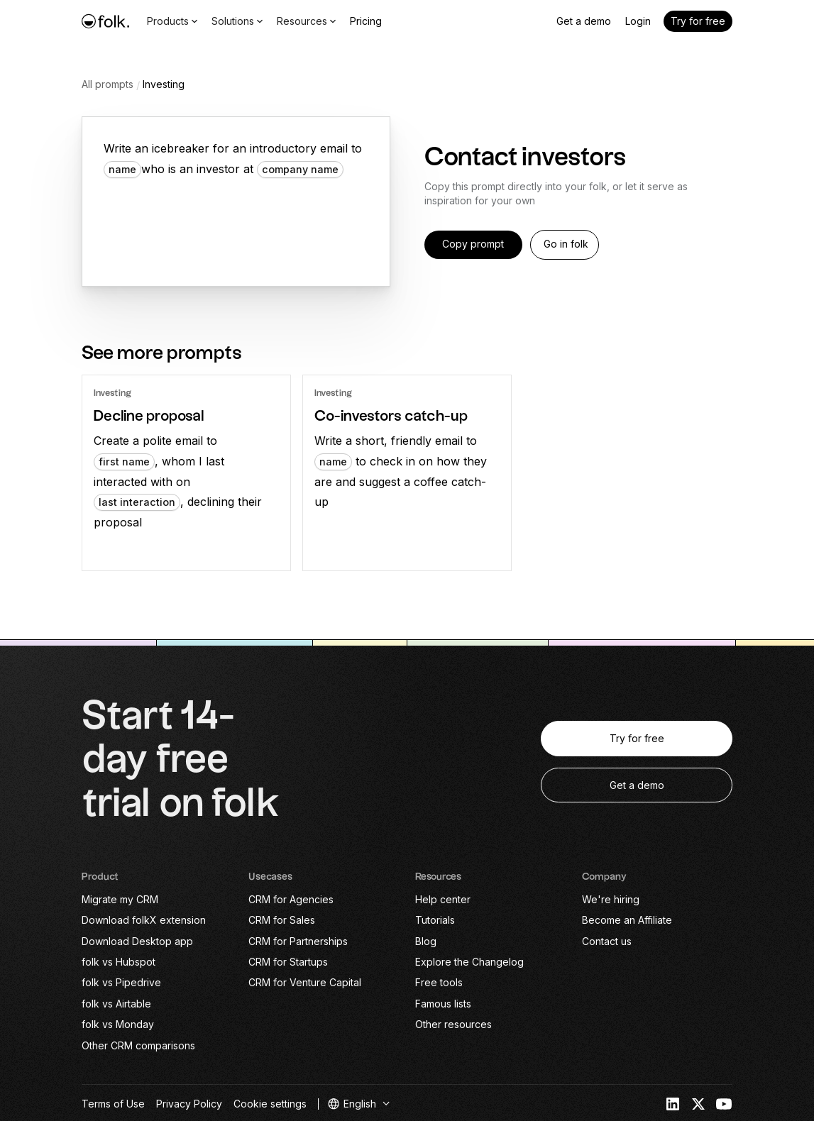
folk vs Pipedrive (121, 982)
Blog (425, 941)
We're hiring (610, 899)
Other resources (453, 1024)
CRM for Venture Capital (304, 982)
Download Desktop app (137, 941)
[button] (360, 1103)
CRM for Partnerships (298, 941)
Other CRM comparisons (138, 1045)
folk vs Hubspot (118, 962)
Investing (164, 84)
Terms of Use (113, 1104)
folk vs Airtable (116, 1004)
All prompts (107, 84)
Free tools (439, 982)
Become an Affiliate (627, 920)
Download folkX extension (144, 920)
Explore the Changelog (469, 962)
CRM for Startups (288, 962)
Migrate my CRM (120, 899)
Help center (443, 899)
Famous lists (443, 1004)
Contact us (607, 941)
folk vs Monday (118, 1024)
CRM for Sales (281, 920)
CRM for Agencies (291, 899)
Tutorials (435, 920)
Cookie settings (270, 1104)
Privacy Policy (189, 1104)
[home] (106, 21)
